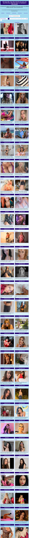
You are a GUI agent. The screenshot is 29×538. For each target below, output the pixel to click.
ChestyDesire (2, 483)
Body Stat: (7, 36)
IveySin (16, 404)
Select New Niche (16, 520)
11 (23, 18)
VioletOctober (2, 22)
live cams (22, 525)
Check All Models (3, 18)
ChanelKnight (17, 70)
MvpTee (1, 70)
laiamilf (16, 452)
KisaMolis (1, 372)
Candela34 (1, 356)
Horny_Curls (17, 372)
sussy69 (1, 420)
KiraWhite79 (16, 388)
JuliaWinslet (2, 324)
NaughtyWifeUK (17, 22)
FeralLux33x (16, 197)
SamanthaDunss (2, 292)
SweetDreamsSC (17, 181)
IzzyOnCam (2, 133)
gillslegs (16, 261)
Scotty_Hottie (17, 229)
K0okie (1, 101)
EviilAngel (1, 165)
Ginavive (16, 149)
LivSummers (17, 38)
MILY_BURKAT (2, 388)
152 (26, 18)
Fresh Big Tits (8, 531)
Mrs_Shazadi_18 (17, 483)
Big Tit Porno (20, 531)
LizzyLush (1, 149)
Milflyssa (16, 213)
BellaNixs (16, 340)
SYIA (1, 38)
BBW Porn (2, 531)
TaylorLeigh (16, 324)
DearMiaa (16, 356)
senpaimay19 (17, 133)
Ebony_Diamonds (3, 181)
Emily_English (2, 197)
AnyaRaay (1, 404)
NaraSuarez (2, 213)
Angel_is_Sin (2, 261)
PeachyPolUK (17, 101)
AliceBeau (16, 420)
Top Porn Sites (14, 531)
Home (11, 520)
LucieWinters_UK (2, 340)
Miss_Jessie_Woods (18, 165)
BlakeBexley (2, 229)
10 (21, 18)
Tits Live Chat (26, 531)
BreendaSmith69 (2, 452)
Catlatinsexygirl (17, 292)
